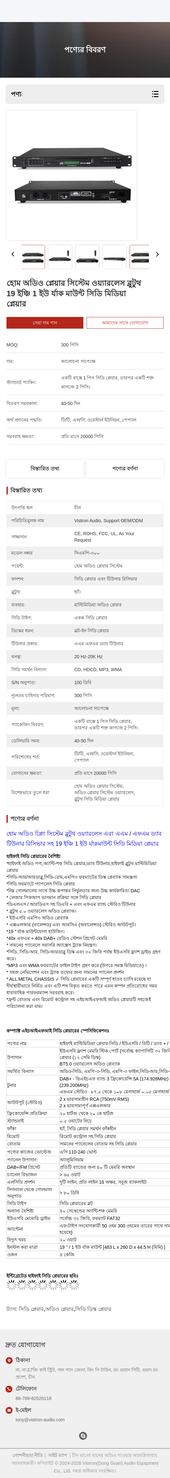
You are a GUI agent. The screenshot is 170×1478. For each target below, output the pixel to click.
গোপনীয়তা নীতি (28, 1455)
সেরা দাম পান (53, 322)
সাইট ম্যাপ (57, 1455)
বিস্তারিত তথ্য (44, 468)
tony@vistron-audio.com (40, 1419)
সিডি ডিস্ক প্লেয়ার (93, 1309)
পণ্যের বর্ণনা (125, 468)
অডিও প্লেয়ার (59, 1309)
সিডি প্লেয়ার (31, 1309)
